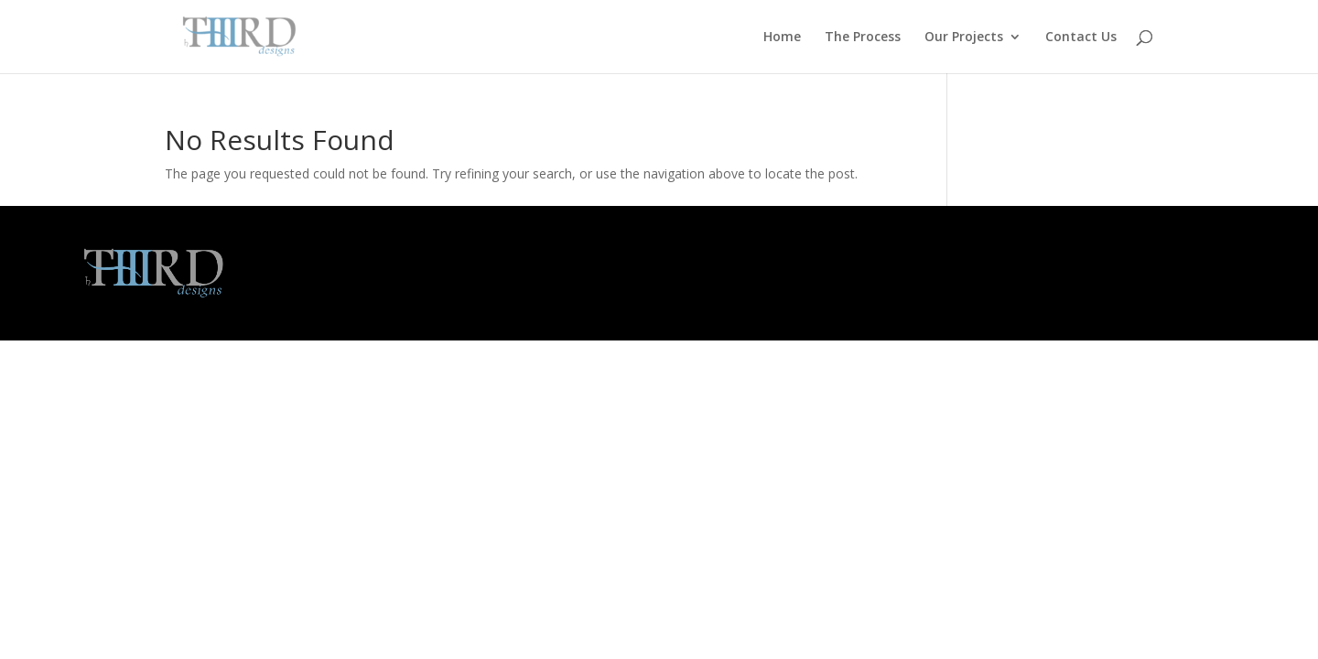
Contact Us (1081, 37)
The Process (863, 37)
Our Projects (963, 37)
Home (782, 37)
